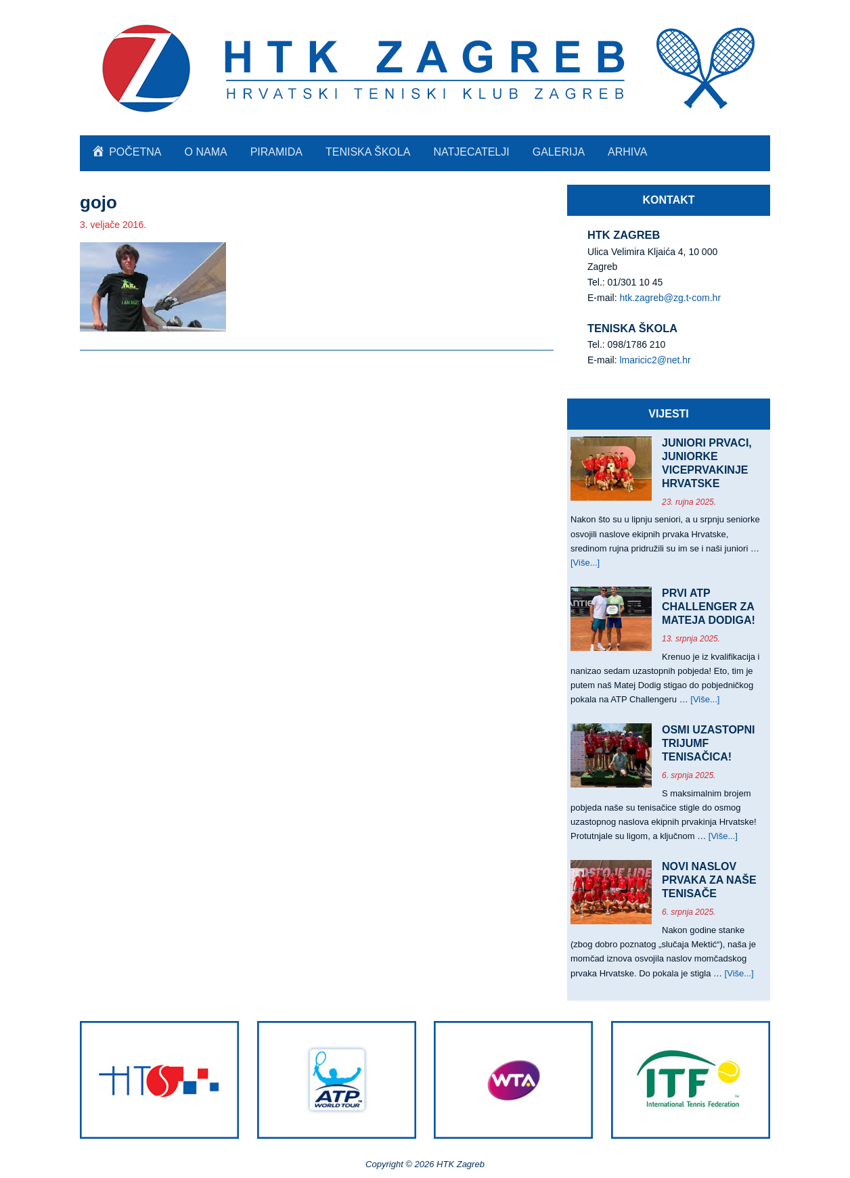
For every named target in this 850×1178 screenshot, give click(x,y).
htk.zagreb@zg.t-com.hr (670, 297)
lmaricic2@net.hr (654, 360)
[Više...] (585, 563)
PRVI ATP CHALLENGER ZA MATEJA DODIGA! (708, 606)
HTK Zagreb (425, 67)
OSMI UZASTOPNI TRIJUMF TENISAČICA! (708, 743)
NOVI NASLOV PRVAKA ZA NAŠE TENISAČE (709, 880)
